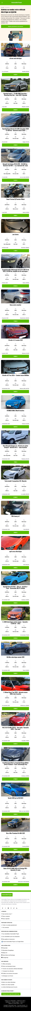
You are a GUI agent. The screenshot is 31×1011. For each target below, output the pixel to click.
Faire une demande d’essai (8, 966)
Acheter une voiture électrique (8, 982)
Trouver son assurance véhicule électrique (11, 968)
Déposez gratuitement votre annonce (15, 26)
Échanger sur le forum (7, 975)
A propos (3, 911)
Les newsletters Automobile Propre (10, 933)
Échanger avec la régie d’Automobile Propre (10, 994)
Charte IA (22, 1002)
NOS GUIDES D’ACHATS (6, 979)
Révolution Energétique (7, 950)
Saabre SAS (11, 1006)
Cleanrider (4, 948)
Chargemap (4, 957)
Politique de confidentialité (10, 1000)
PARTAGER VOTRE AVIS (6, 922)
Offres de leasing (6, 963)
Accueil (2, 7)
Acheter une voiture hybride (7, 984)
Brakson (25, 1006)
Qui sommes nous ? (6, 914)
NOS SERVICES (4, 961)
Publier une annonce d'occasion (9, 973)
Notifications (8, 1002)
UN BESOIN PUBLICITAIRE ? (7, 990)
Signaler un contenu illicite (13, 1003)
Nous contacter (5, 916)
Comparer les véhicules (7, 971)
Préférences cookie (21, 1000)
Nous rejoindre (5, 918)
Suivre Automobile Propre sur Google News (12, 941)
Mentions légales (15, 1002)
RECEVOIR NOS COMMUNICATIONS (9, 931)
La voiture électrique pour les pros (9, 987)
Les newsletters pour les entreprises (10, 936)
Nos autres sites (5, 945)
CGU (21, 1003)
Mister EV (4, 952)
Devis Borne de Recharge (8, 955)
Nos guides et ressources (8, 939)
